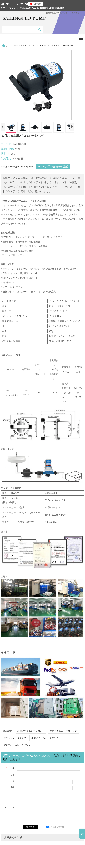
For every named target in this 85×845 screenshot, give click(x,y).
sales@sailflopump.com (52, 8)
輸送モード (8, 655)
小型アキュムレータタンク (44, 740)
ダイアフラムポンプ (29, 45)
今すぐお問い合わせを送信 (52, 169)
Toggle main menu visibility (81, 37)
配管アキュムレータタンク (63, 733)
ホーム (6, 45)
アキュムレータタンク (14, 740)
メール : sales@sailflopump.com (17, 169)
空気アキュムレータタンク (17, 748)
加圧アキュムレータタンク (31, 733)
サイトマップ (9, 8)
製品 (16, 45)
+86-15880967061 (27, 8)
